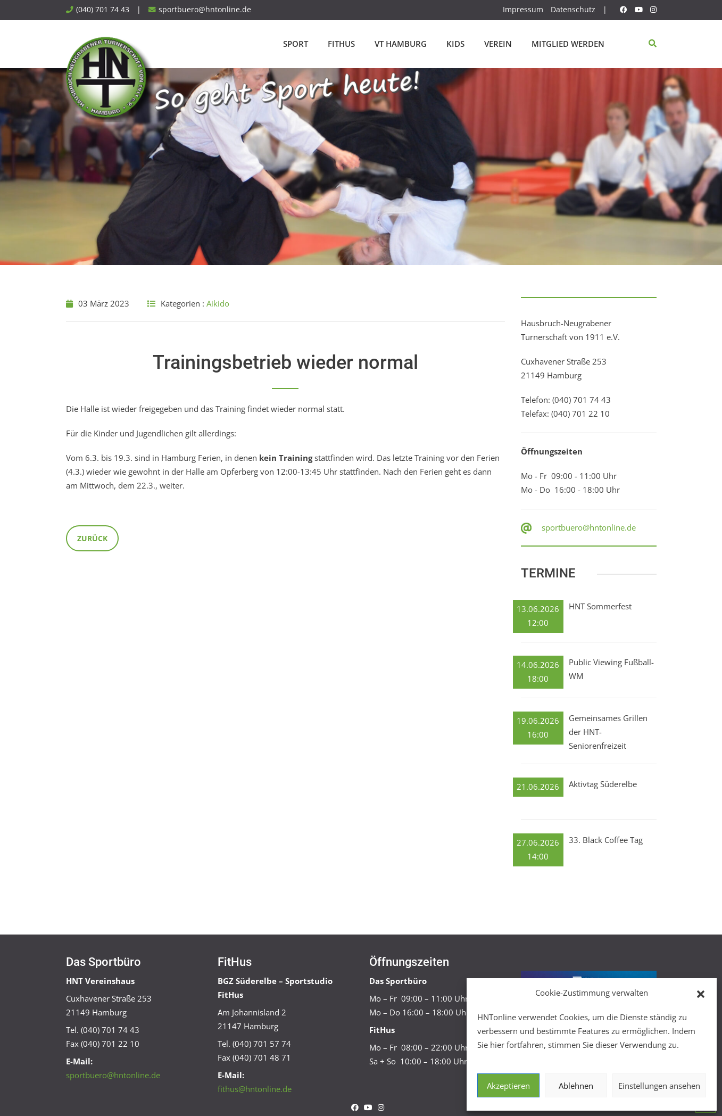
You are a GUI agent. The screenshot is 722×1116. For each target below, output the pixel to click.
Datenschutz (573, 9)
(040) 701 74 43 (102, 9)
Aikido (217, 303)
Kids (455, 43)
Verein (498, 43)
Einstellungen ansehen (659, 1085)
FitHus (341, 43)
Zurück (92, 538)
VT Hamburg (401, 43)
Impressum (523, 9)
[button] (700, 993)
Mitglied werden (568, 43)
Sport (295, 43)
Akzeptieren (508, 1085)
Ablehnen (576, 1085)
